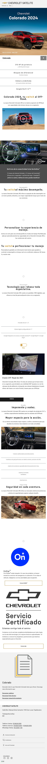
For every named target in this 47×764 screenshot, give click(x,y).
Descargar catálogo (8, 693)
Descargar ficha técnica (9, 696)
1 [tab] (23, 220)
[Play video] (23, 119)
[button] (30, 88)
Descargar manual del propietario (12, 698)
